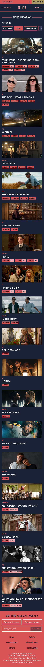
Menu (38, 8)
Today (18, 28)
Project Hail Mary (14, 443)
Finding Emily (10, 288)
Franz (6, 257)
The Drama (9, 475)
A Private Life (11, 226)
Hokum (6, 381)
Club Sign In (38, 2)
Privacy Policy (22, 658)
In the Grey (9, 319)
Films (11, 637)
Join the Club (7, 2)
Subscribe (35, 629)
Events (32, 637)
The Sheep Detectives (15, 194)
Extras (12, 648)
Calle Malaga (11, 350)
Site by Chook (31, 658)
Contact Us (32, 648)
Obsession (8, 163)
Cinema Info (32, 642)
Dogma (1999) (10, 537)
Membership (11, 642)
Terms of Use (13, 658)
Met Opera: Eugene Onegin (19, 506)
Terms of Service (23, 662)
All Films (7, 28)
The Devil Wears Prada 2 (18, 97)
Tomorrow (31, 28)
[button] (41, 28)
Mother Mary (10, 412)
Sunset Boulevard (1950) (18, 568)
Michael (7, 132)
